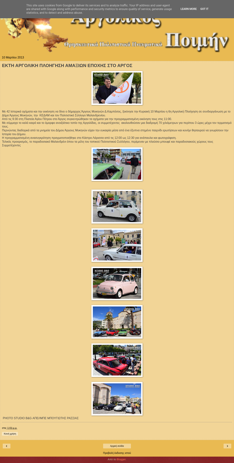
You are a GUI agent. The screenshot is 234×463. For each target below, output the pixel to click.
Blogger (121, 459)
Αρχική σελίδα (117, 446)
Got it (204, 9)
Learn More (189, 9)
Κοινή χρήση (10, 433)
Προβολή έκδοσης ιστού (117, 452)
